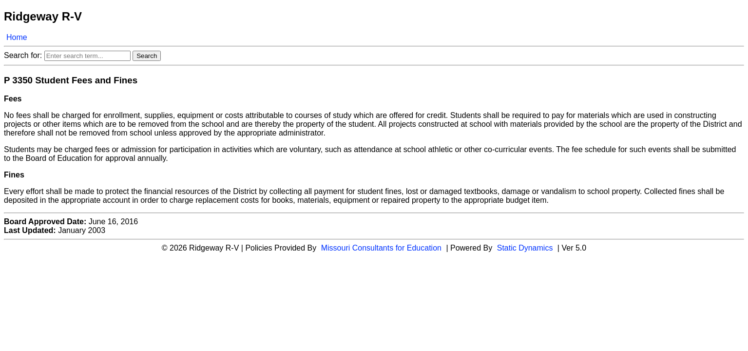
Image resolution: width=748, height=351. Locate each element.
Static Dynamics (525, 248)
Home (16, 37)
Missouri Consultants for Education (381, 248)
